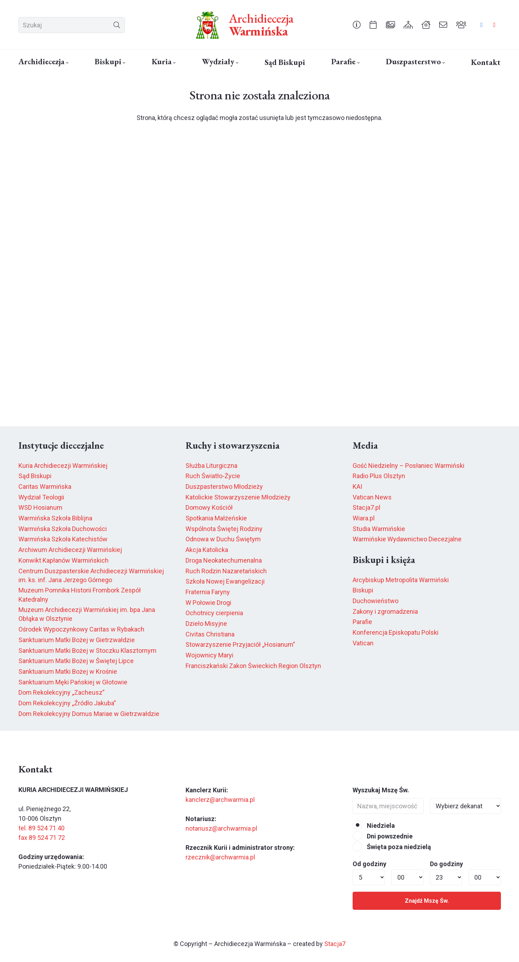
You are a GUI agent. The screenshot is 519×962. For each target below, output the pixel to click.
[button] (66, 62)
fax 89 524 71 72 (41, 837)
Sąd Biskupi (34, 476)
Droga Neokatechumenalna (224, 560)
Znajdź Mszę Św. (427, 900)
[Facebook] (481, 24)
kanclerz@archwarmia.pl (220, 799)
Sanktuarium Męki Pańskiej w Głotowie (72, 682)
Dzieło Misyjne (206, 623)
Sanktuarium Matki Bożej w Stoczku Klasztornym (87, 650)
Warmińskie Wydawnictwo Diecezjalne (407, 539)
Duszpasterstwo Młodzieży (224, 486)
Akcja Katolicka (207, 549)
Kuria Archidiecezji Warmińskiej (62, 465)
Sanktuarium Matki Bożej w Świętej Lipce (76, 661)
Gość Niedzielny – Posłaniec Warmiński (408, 465)
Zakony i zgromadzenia (385, 611)
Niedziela (374, 825)
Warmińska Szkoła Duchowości (62, 528)
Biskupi (363, 590)
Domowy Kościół (209, 507)
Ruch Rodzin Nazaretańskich (226, 571)
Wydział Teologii (41, 497)
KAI (357, 486)
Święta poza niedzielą (392, 847)
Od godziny (369, 864)
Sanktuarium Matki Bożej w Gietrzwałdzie (76, 640)
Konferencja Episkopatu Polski (395, 632)
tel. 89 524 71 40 (41, 828)
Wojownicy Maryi (209, 655)
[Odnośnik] (357, 24)
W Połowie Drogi (208, 602)
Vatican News (372, 497)
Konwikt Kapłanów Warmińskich (63, 560)
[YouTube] (494, 24)
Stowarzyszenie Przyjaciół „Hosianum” (240, 644)
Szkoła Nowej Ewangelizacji (225, 581)
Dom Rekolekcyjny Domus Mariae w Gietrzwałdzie (88, 713)
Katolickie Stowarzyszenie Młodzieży (238, 497)
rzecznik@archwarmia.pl (220, 857)
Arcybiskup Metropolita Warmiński (401, 580)
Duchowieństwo (375, 601)
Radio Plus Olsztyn (379, 476)
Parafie (362, 621)
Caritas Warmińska (44, 486)
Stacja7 (335, 943)
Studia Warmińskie (379, 528)
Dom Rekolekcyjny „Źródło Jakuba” (67, 703)
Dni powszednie (383, 836)
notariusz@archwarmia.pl (221, 828)
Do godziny (446, 864)
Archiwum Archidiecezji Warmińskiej (70, 549)
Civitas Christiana (210, 634)
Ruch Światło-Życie (213, 476)
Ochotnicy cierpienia (214, 613)
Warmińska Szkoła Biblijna (55, 518)
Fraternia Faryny (208, 592)
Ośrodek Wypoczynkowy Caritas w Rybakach (81, 629)
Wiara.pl (364, 518)
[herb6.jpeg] (208, 25)
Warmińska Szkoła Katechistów (62, 539)
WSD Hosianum (40, 507)
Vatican (363, 643)
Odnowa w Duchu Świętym (223, 539)
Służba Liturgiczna (211, 465)
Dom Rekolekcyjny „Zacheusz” (61, 692)
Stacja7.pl (366, 507)
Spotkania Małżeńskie (216, 518)
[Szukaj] (71, 25)
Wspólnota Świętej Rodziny (224, 528)
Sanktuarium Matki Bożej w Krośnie (67, 671)
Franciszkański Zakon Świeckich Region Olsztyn (253, 665)
